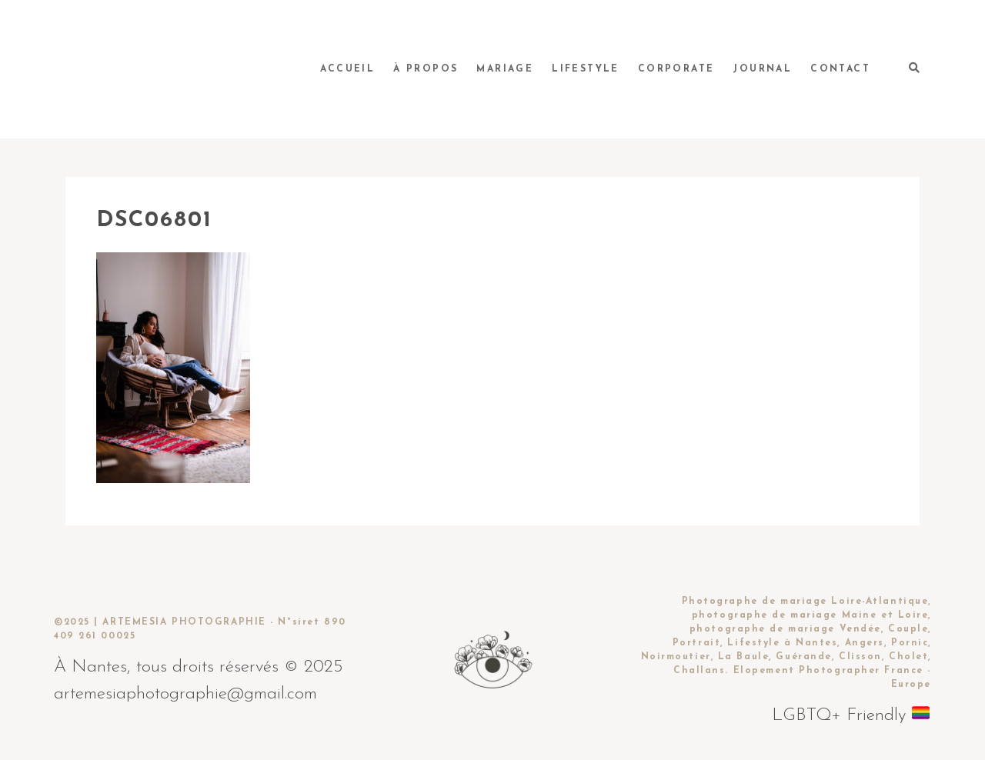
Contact (840, 69)
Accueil (347, 69)
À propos (425, 69)
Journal (762, 69)
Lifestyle (585, 69)
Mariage (504, 69)
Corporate (676, 69)
